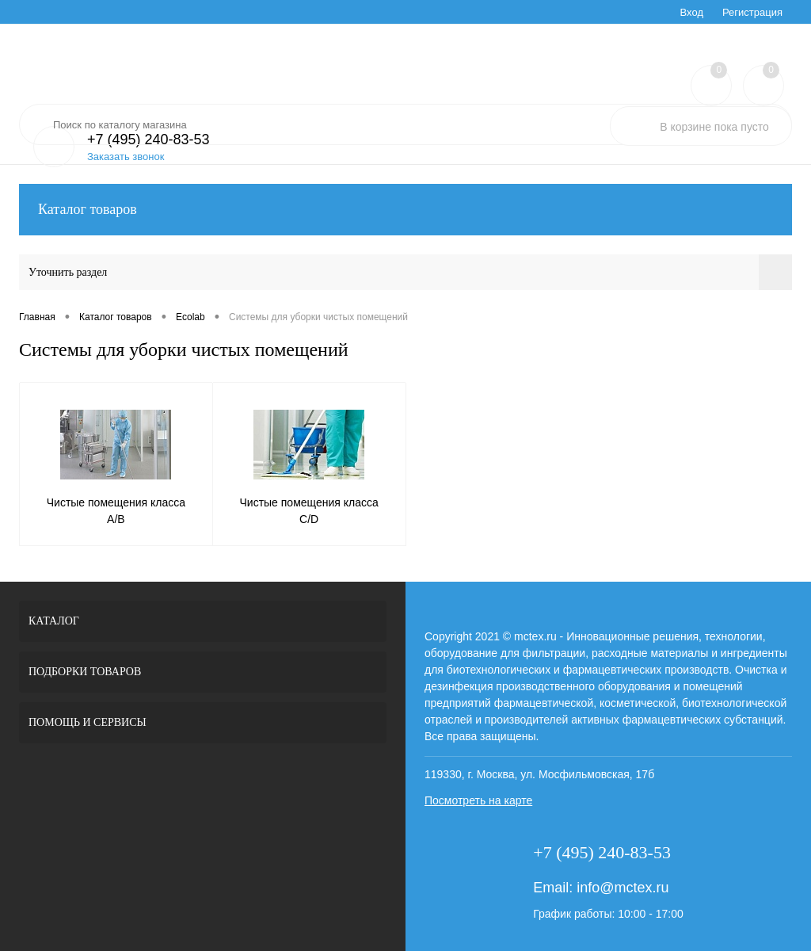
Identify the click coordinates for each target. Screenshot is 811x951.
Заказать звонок (125, 156)
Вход (691, 12)
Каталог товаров (405, 209)
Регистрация (752, 12)
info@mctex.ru (622, 888)
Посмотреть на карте (478, 800)
